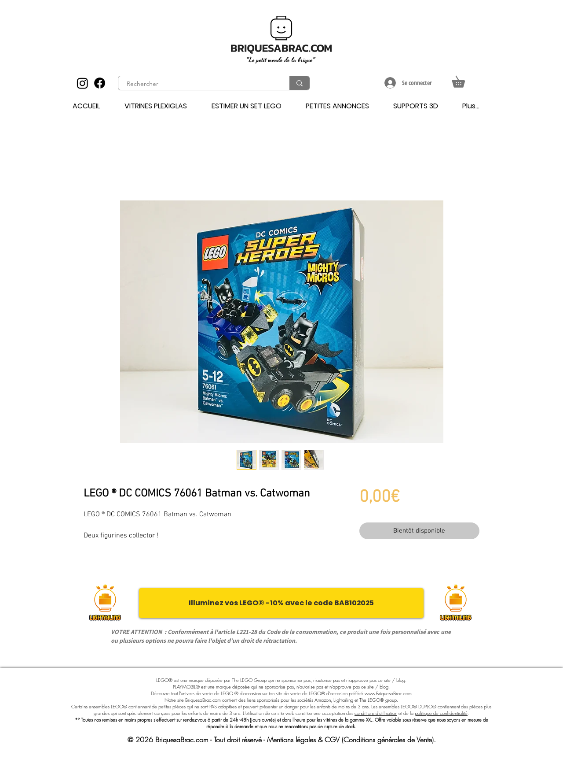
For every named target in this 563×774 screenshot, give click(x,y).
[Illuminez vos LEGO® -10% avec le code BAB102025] (281, 603)
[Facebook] (99, 83)
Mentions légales (291, 739)
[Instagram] (82, 83)
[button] (464, 79)
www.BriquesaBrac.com (388, 693)
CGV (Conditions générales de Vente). (380, 739)
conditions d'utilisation (376, 713)
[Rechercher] (199, 84)
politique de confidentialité (441, 713)
